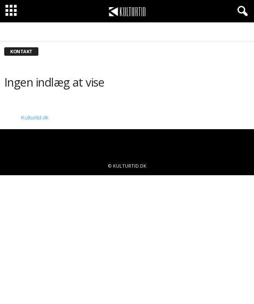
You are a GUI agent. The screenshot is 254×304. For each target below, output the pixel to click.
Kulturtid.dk (35, 117)
